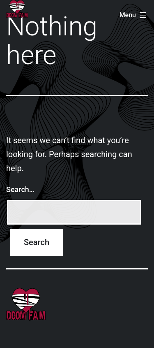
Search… (20, 189)
